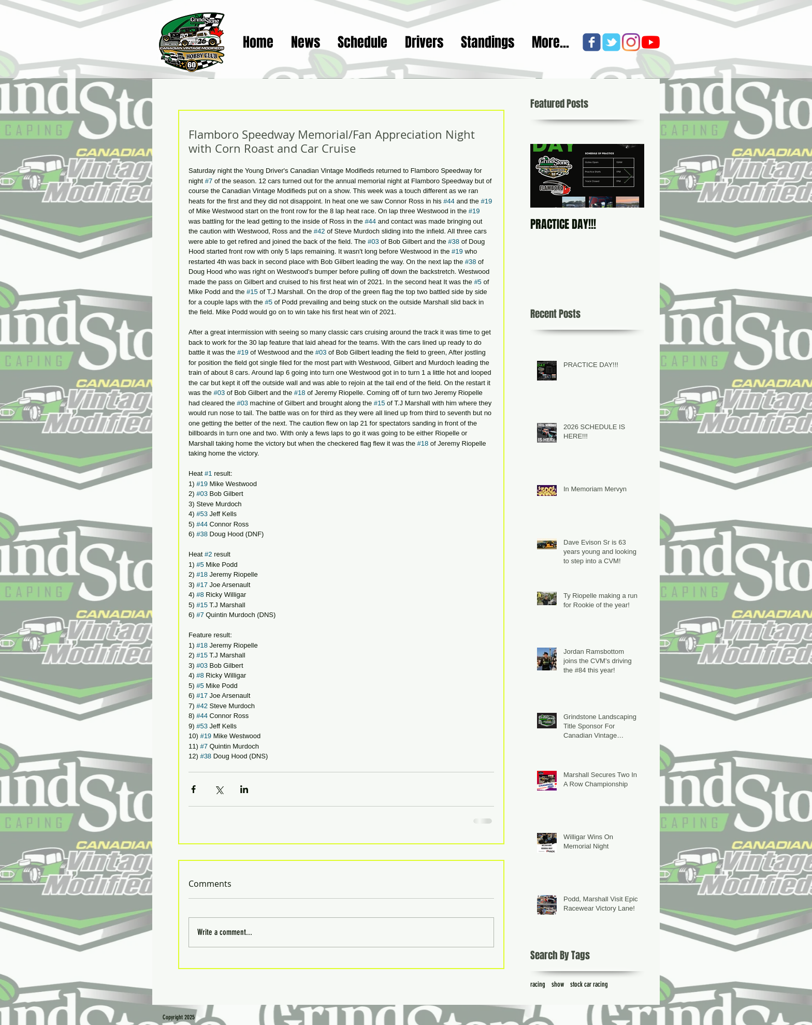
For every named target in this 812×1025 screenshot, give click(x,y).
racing (537, 984)
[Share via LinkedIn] (244, 789)
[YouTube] (651, 42)
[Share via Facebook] (193, 789)
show (558, 984)
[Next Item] (627, 176)
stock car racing (589, 984)
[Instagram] (631, 42)
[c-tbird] (611, 42)
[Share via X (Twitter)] (219, 789)
